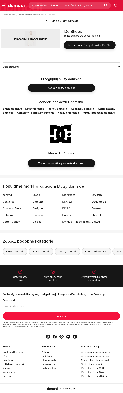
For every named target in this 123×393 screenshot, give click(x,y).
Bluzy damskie (48, 15)
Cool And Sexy (12, 208)
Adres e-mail (9, 300)
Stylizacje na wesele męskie (95, 356)
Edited (96, 221)
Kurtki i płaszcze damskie (98, 112)
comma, (8, 194)
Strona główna (9, 15)
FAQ (5, 356)
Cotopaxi (8, 215)
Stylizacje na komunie (92, 364)
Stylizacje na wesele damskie (95, 352)
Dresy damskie (34, 108)
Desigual (38, 208)
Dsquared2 (99, 201)
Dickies (36, 221)
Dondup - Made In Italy (76, 221)
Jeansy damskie (57, 108)
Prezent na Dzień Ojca (92, 372)
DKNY (66, 208)
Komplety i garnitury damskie (35, 112)
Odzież (21, 15)
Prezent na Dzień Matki (93, 368)
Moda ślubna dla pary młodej (95, 360)
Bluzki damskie (12, 108)
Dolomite (67, 215)
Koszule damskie (68, 112)
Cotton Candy (11, 221)
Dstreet (96, 208)
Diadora (37, 215)
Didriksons (68, 194)
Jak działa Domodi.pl (13, 352)
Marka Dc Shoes (61, 153)
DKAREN (67, 201)
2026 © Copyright (68, 388)
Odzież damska (33, 15)
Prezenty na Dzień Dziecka (94, 376)
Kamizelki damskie (83, 108)
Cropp (36, 194)
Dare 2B (37, 201)
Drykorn (97, 194)
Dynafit (96, 215)
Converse (8, 201)
